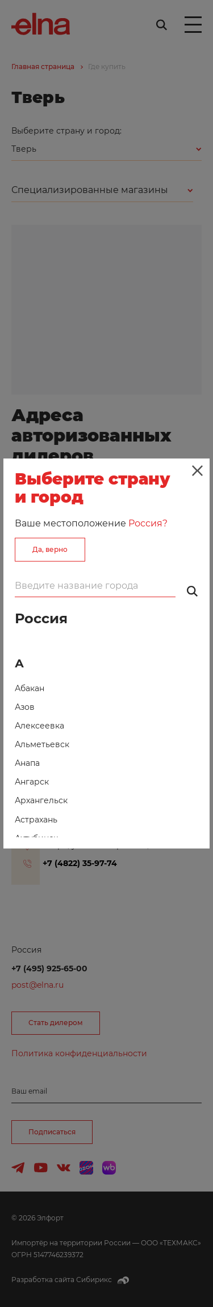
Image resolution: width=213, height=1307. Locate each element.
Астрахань (36, 820)
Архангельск (41, 800)
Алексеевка (39, 726)
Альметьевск (42, 744)
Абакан (29, 688)
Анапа (27, 763)
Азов (25, 707)
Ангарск (32, 782)
